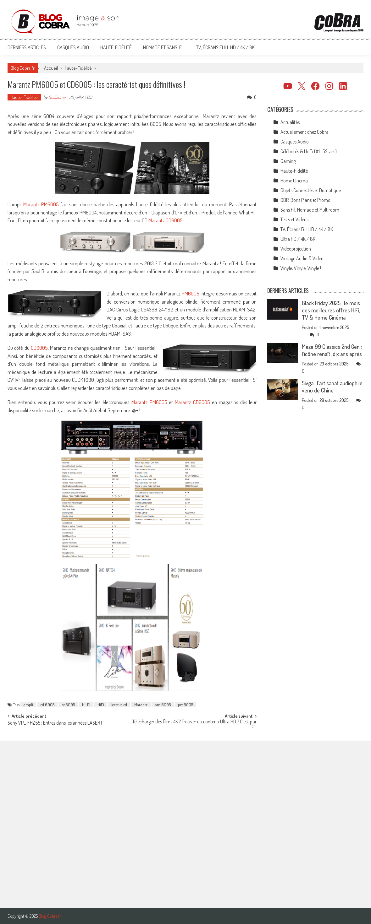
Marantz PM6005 (41, 204)
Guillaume (56, 97)
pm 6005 (163, 704)
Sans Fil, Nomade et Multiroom (309, 210)
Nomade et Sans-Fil (164, 47)
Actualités (290, 122)
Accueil (51, 68)
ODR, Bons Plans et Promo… (306, 200)
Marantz (140, 704)
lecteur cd (119, 704)
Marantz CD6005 (165, 220)
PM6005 (190, 293)
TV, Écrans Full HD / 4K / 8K (225, 47)
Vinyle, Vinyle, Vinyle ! (300, 268)
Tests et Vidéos (294, 219)
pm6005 (185, 704)
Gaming (288, 161)
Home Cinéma (294, 180)
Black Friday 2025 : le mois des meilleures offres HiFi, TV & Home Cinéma (331, 310)
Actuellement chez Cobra (304, 132)
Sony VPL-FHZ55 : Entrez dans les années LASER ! (55, 723)
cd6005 (68, 704)
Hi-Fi (86, 704)
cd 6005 (47, 704)
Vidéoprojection (295, 249)
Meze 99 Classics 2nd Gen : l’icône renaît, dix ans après (332, 350)
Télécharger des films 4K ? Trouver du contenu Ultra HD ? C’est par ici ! (194, 724)
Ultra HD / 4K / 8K (297, 239)
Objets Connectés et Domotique (310, 190)
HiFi (100, 704)
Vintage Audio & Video (302, 258)
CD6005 (39, 347)
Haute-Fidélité (116, 47)
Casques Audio (73, 47)
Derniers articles (27, 47)
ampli (28, 704)
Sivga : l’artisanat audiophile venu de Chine (332, 387)
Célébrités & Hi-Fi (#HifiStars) (308, 151)
